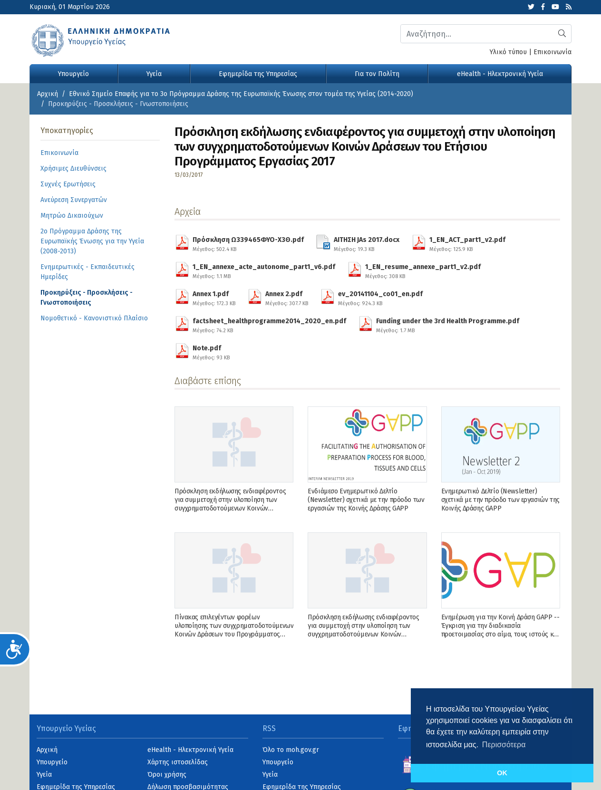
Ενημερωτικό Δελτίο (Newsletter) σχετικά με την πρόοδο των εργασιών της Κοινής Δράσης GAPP (500, 499)
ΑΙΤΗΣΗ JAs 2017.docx (366, 243)
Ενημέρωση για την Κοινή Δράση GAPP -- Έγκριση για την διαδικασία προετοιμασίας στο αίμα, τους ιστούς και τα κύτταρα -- (500, 630)
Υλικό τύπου (508, 52)
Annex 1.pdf (214, 297)
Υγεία (154, 74)
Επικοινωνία (552, 52)
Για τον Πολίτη (377, 74)
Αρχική (47, 94)
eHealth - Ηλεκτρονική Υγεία (500, 74)
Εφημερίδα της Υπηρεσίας (258, 74)
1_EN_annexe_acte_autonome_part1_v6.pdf (264, 270)
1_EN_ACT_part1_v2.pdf (467, 243)
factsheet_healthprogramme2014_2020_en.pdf (269, 324)
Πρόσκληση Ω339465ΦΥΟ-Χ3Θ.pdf (248, 243)
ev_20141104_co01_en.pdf (380, 297)
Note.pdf (211, 351)
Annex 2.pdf (286, 297)
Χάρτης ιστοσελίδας (177, 762)
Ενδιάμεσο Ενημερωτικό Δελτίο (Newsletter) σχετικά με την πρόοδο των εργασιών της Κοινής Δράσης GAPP (366, 499)
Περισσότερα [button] (504, 745)
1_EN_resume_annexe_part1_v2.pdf (423, 270)
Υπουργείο (73, 74)
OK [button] (502, 773)
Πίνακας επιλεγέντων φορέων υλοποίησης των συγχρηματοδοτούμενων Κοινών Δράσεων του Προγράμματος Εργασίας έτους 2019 (233, 630)
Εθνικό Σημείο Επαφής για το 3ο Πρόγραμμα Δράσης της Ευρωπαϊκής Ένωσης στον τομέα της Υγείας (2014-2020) (241, 94)
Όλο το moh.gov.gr (290, 750)
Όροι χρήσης (166, 775)
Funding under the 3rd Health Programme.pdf (447, 324)
